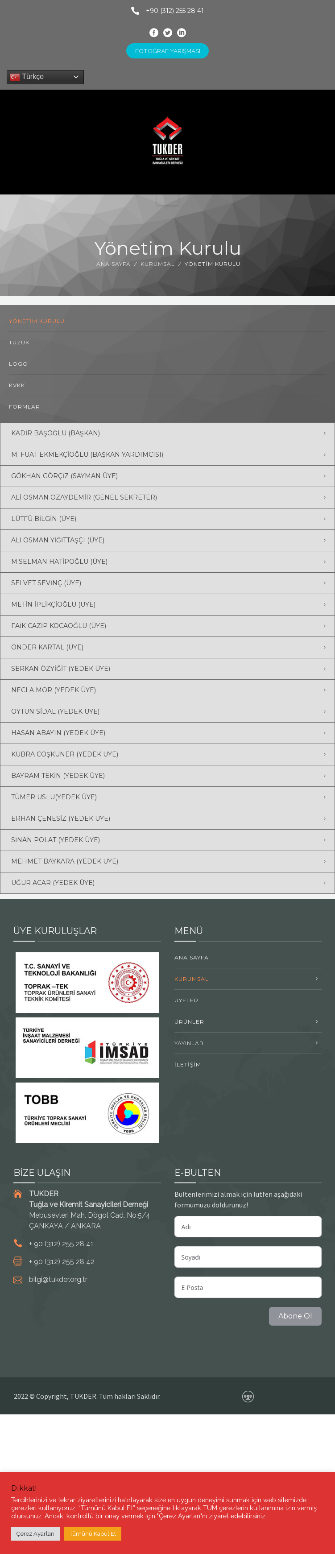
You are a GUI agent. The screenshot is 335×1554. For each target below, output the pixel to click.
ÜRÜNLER (189, 1021)
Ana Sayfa (113, 263)
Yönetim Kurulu (37, 321)
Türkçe (26, 77)
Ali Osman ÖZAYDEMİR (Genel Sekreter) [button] (84, 497)
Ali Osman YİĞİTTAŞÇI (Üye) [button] (57, 540)
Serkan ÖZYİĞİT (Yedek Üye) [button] (60, 669)
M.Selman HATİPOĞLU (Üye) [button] (59, 562)
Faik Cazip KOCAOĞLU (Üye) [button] (58, 626)
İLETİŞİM (187, 1064)
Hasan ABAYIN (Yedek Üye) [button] (58, 733)
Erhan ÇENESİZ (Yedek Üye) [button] (60, 818)
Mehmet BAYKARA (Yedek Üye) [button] (64, 861)
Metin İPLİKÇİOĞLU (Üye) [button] (53, 604)
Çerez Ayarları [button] (35, 1533)
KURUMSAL (158, 263)
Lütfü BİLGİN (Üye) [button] (43, 519)
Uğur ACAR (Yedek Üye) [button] (53, 883)
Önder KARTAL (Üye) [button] (47, 647)
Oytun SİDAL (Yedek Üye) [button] (55, 711)
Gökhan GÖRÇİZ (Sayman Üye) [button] (64, 476)
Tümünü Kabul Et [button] (93, 1533)
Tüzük (19, 342)
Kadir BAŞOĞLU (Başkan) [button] (55, 433)
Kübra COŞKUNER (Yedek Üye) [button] (64, 754)
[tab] (167, 433)
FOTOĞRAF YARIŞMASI (167, 50)
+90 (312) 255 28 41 (164, 10)
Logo (18, 363)
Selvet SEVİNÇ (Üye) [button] (46, 583)
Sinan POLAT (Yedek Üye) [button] (55, 840)
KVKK (17, 385)
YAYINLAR (189, 1043)
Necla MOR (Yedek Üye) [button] (53, 690)
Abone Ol (295, 1316)
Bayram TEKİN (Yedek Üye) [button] (58, 776)
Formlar (24, 406)
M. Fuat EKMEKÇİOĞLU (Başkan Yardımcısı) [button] (87, 454)
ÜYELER (186, 1000)
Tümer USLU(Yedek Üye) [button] (54, 797)
